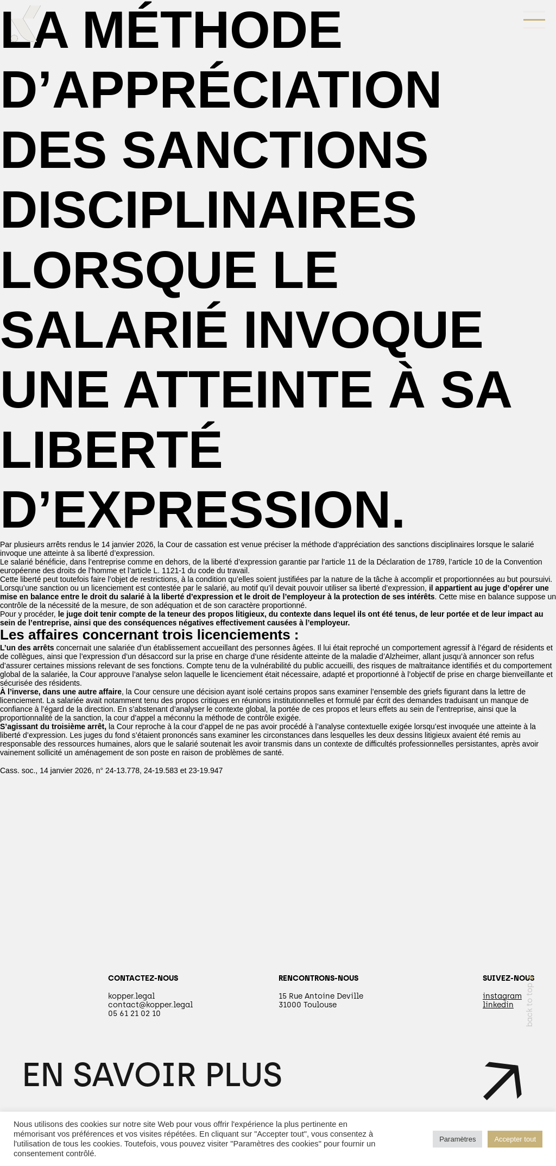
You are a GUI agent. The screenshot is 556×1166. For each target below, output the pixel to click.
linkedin (498, 1005)
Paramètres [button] (457, 1139)
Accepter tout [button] (515, 1139)
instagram (502, 996)
